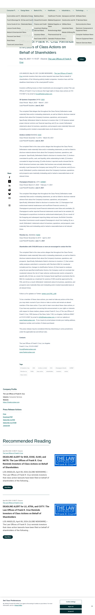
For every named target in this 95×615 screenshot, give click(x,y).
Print (4, 414)
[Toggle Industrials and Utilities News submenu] (73, 10)
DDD (42, 100)
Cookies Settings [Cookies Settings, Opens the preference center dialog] (70, 602)
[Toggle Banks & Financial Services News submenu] (45, 10)
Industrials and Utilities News (66, 10)
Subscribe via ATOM (9, 423)
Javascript (6, 426)
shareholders (49, 371)
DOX (39, 135)
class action (40, 371)
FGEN (38, 235)
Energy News (25, 10)
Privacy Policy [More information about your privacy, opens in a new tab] (18, 606)
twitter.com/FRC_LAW (49, 294)
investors (58, 371)
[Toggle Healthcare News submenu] (59, 10)
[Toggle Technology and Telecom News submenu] (87, 10)
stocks (66, 371)
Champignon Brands (61, 368)
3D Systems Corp (24, 368)
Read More (8, 487)
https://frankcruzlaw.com (11, 402)
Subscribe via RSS (9, 420)
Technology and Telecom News (80, 10)
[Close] (92, 607)
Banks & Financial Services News (38, 10)
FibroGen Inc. (23, 371)
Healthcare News (52, 10)
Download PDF (8, 417)
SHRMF (43, 182)
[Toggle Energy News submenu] (31, 10)
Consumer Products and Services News (11, 10)
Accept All (71, 612)
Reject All (70, 607)
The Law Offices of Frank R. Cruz (13, 453)
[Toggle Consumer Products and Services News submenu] (18, 10)
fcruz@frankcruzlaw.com (44, 94)
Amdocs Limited (42, 368)
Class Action (23, 375)
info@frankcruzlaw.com (47, 317)
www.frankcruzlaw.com (27, 320)
